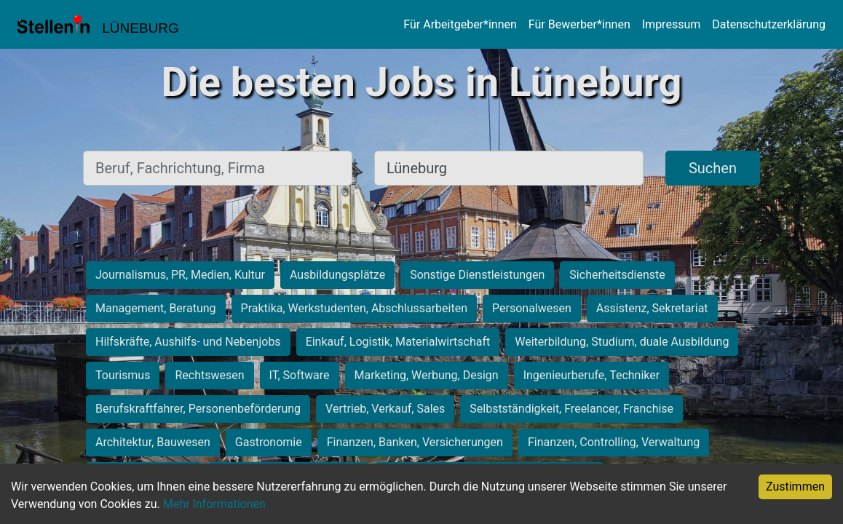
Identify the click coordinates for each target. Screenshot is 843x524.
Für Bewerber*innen (579, 24)
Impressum (671, 24)
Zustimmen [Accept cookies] (795, 486)
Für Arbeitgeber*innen (459, 24)
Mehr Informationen (214, 504)
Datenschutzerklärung (769, 24)
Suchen (713, 168)
